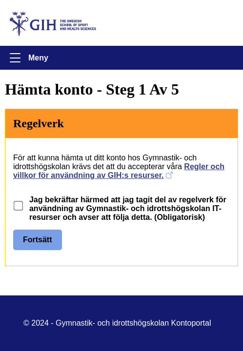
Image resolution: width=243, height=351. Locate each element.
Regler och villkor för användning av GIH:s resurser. (118, 170)
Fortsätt (37, 239)
